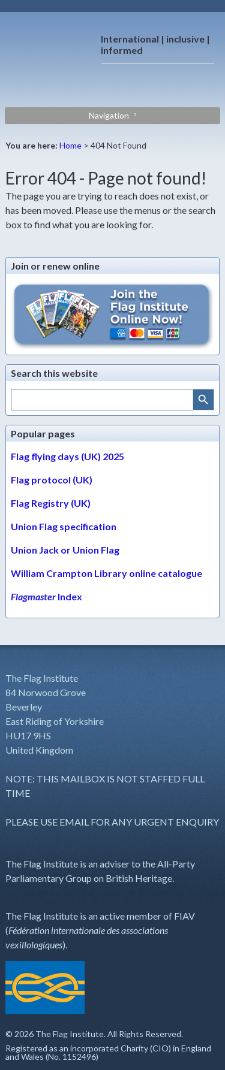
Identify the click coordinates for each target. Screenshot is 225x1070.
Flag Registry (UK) (51, 503)
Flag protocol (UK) (51, 479)
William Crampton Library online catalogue (106, 573)
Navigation (109, 115)
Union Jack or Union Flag (65, 549)
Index (46, 596)
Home (70, 145)
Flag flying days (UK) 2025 (67, 456)
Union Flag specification (63, 526)
